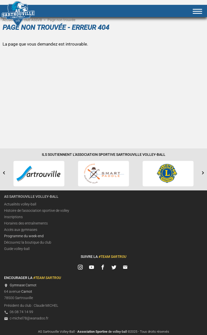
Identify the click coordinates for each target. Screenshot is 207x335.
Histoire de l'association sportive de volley (36, 210)
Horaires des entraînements (26, 223)
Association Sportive (92, 331)
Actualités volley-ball (20, 204)
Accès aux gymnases (20, 230)
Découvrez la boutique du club (27, 242)
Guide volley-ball (17, 249)
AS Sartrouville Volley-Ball (31, 196)
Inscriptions (13, 217)
